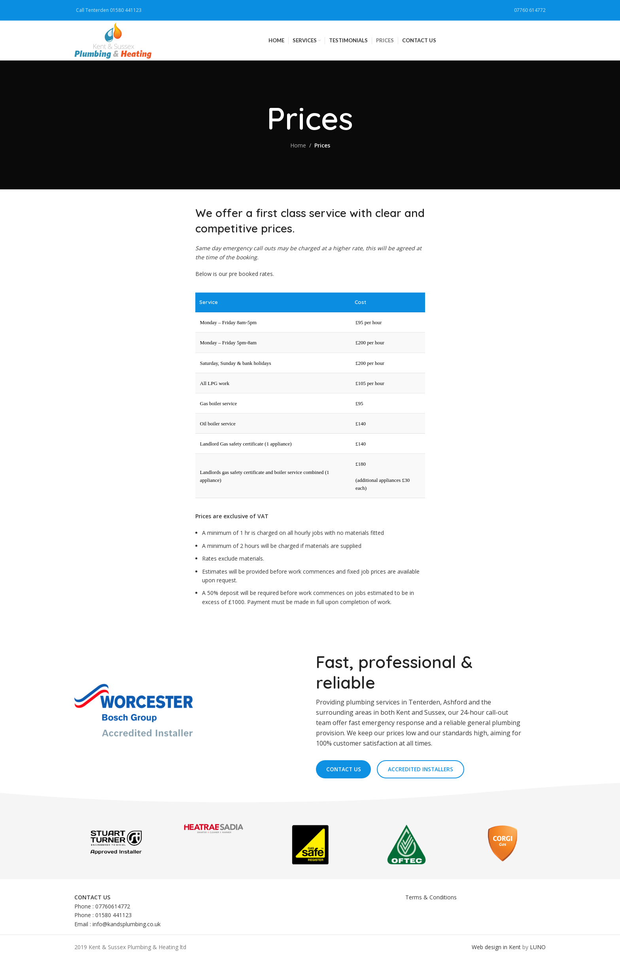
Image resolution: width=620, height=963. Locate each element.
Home (298, 148)
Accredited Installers (425, 772)
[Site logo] (115, 41)
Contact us (345, 772)
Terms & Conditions (431, 900)
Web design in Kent (496, 950)
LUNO (538, 950)
